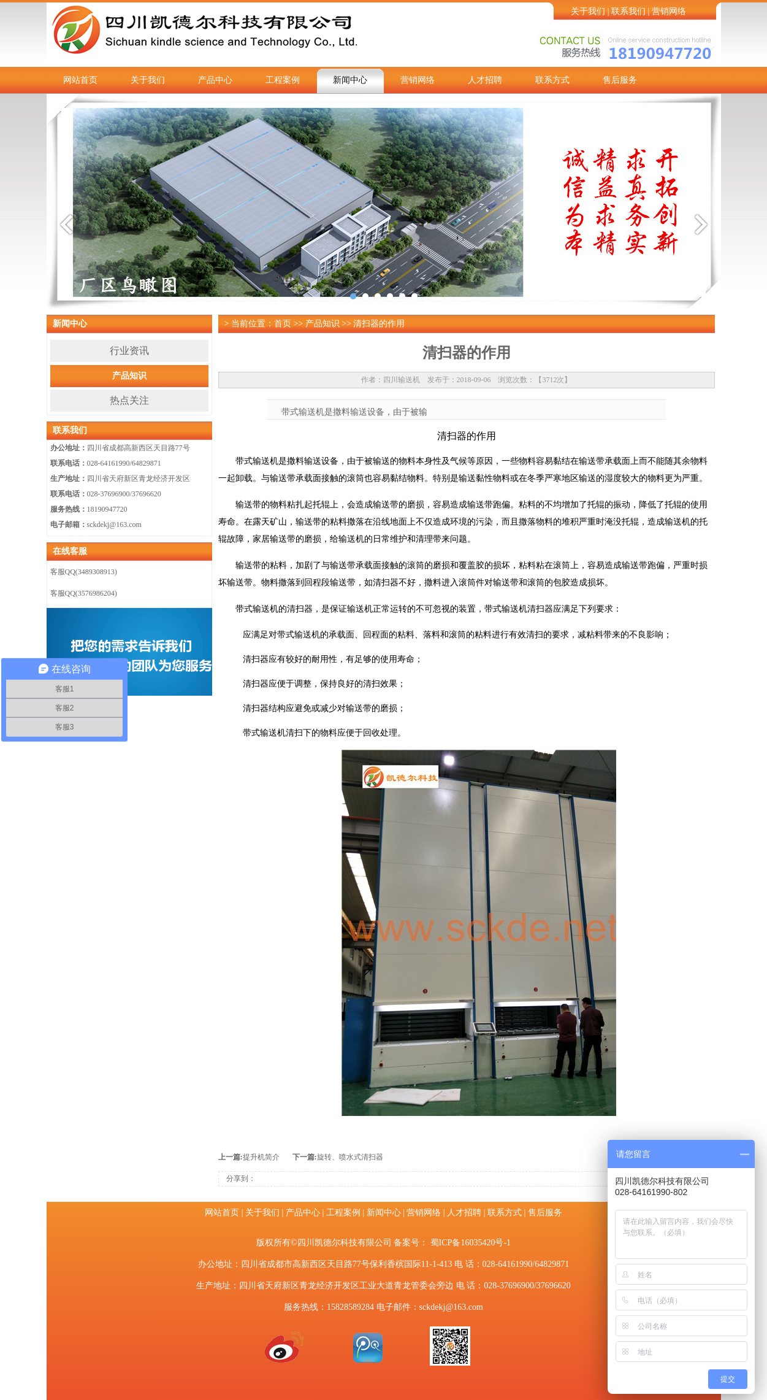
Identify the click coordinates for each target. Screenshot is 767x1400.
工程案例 (282, 80)
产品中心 (215, 80)
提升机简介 (261, 1157)
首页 (282, 323)
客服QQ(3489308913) (83, 571)
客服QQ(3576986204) (83, 593)
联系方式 (552, 80)
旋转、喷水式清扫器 (350, 1157)
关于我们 (588, 11)
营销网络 (669, 11)
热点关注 (129, 400)
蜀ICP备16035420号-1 (470, 1242)
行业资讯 (129, 350)
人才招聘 (485, 80)
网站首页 (80, 80)
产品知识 (129, 375)
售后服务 (620, 80)
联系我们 (628, 11)
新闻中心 (350, 80)
